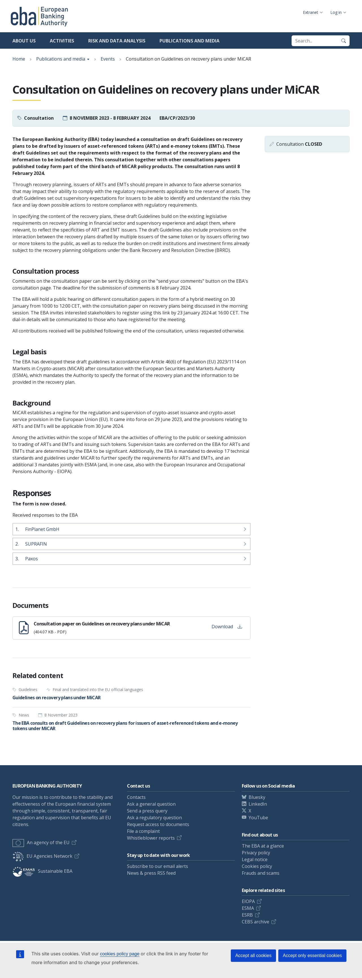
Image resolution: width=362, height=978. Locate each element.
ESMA (248, 908)
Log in (336, 12)
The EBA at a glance (263, 846)
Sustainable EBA (42, 871)
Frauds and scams (260, 873)
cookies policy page (119, 953)
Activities (62, 41)
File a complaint (143, 831)
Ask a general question (151, 804)
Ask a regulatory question (154, 817)
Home (18, 59)
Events (108, 59)
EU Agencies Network (42, 856)
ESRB (247, 915)
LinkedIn (258, 804)
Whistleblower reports (151, 838)
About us (24, 41)
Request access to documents (158, 824)
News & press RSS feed (151, 873)
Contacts (136, 797)
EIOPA (248, 901)
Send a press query (147, 811)
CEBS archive (255, 922)
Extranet (310, 12)
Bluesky (257, 797)
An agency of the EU (41, 842)
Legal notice (255, 859)
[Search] (344, 40)
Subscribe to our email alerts (157, 866)
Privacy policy (256, 853)
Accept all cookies (253, 955)
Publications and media (189, 41)
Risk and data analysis (116, 41)
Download (227, 626)
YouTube (258, 817)
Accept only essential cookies (312, 955)
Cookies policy (257, 866)
